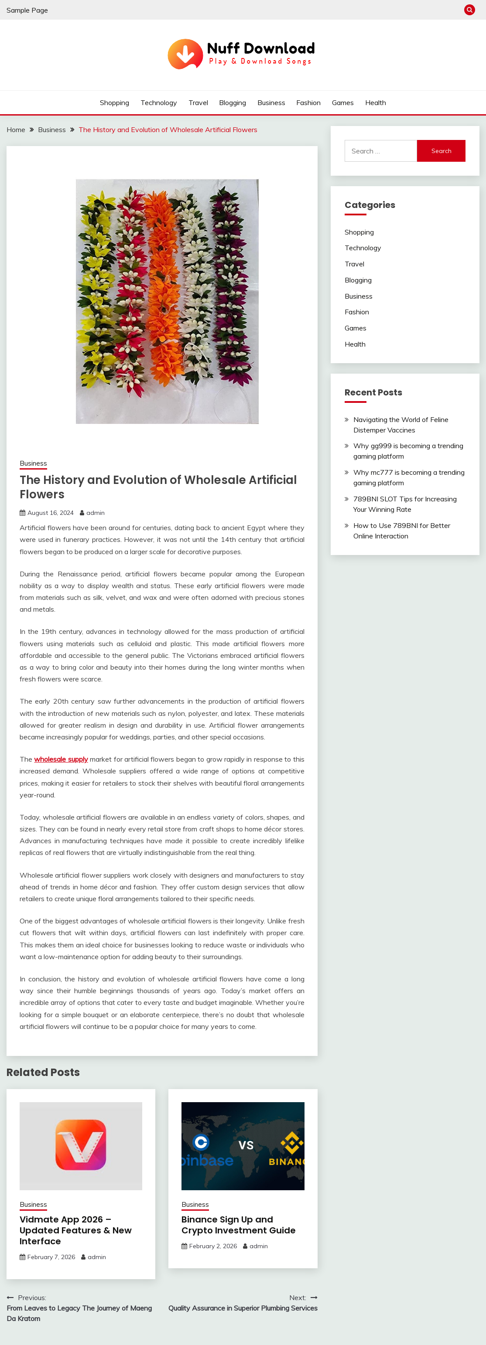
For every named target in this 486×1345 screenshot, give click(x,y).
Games (343, 102)
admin (95, 513)
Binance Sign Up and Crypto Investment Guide (238, 1224)
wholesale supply (61, 759)
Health (375, 102)
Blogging (232, 102)
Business (271, 102)
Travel (198, 102)
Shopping (114, 102)
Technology (158, 102)
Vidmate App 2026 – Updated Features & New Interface (76, 1230)
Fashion (308, 102)
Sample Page (27, 10)
